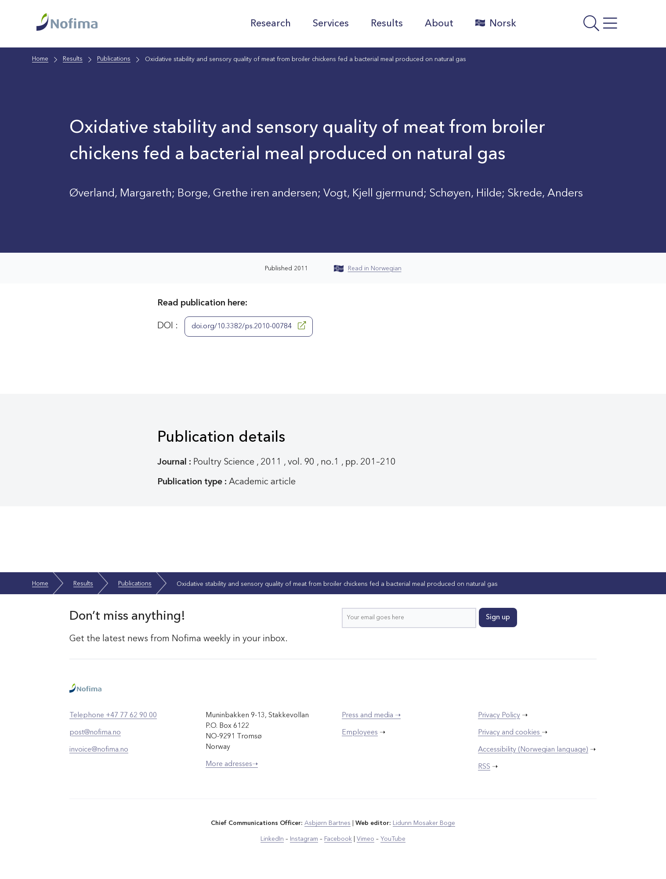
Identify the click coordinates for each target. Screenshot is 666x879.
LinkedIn (272, 839)
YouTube (392, 839)
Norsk (495, 23)
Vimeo (365, 839)
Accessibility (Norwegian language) (533, 749)
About (438, 24)
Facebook (338, 839)
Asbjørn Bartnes (328, 823)
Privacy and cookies (510, 732)
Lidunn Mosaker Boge (424, 823)
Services (330, 24)
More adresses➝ (232, 764)
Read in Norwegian (368, 268)
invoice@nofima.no (98, 749)
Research (270, 24)
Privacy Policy (499, 715)
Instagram (304, 839)
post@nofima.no (95, 732)
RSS (484, 766)
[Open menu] (577, 25)
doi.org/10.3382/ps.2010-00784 (249, 325)
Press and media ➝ (371, 715)
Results (386, 24)
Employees (360, 732)
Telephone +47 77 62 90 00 (113, 715)
